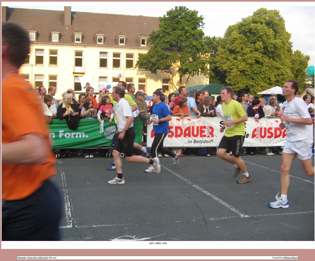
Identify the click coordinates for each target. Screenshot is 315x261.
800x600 (21, 257)
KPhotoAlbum (290, 257)
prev (151, 243)
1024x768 (31, 257)
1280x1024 (42, 257)
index (158, 243)
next (165, 243)
